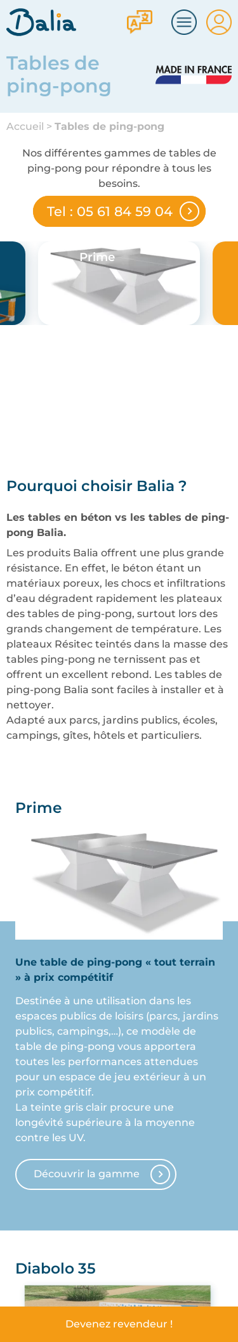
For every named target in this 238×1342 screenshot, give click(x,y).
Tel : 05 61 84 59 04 (110, 211)
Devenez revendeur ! (119, 1324)
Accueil (25, 126)
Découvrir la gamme (87, 1174)
